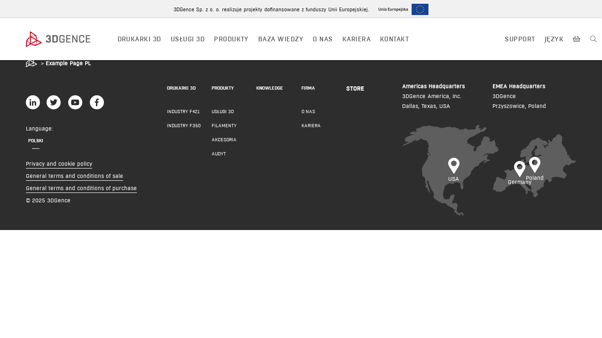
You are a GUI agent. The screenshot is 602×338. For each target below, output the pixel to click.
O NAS (323, 39)
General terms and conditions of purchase (81, 188)
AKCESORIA (224, 140)
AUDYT (219, 154)
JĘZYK (554, 39)
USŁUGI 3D (188, 39)
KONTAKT (394, 39)
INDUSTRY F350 (184, 126)
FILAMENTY (224, 126)
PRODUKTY (231, 39)
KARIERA (311, 126)
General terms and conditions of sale (74, 175)
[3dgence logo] (67, 39)
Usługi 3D (223, 111)
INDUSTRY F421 (183, 111)
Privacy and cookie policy (59, 163)
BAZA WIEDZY (280, 39)
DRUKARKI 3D (139, 39)
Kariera (356, 39)
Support (520, 39)
